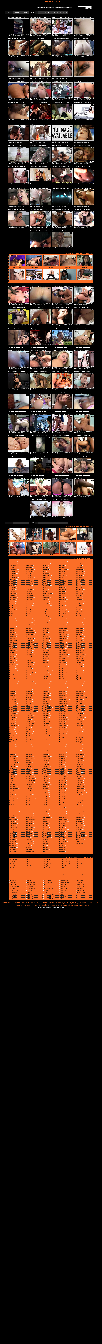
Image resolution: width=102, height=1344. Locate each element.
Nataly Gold (62, 721)
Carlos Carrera (29, 589)
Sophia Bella (79, 666)
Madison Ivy (62, 618)
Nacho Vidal (62, 707)
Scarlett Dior (79, 603)
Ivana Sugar (29, 849)
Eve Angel (28, 764)
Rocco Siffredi (62, 841)
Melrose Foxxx (63, 656)
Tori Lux (78, 774)
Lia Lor (44, 845)
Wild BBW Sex (81, 876)
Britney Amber (12, 839)
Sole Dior (78, 662)
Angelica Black (12, 703)
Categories (68, 7)
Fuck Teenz (63, 868)
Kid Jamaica (46, 748)
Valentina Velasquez (81, 792)
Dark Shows (30, 890)
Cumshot (78, 142)
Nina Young (62, 762)
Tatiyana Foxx (79, 725)
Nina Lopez (62, 760)
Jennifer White (46, 605)
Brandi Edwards (13, 819)
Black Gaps (30, 886)
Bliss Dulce (12, 813)
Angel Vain (11, 697)
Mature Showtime (81, 861)
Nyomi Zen (62, 774)
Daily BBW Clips (17, 266)
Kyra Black (45, 782)
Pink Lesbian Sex (81, 866)
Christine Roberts (30, 644)
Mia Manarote (62, 664)
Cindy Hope (29, 652)
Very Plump (80, 874)
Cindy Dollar (29, 650)
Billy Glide (11, 807)
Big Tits (22, 347)
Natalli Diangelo (63, 719)
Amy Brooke (12, 677)
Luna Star (61, 601)
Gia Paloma (28, 786)
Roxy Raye (78, 563)
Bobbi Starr (12, 817)
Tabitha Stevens (80, 709)
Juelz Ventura (46, 658)
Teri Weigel (79, 742)
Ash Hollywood (13, 740)
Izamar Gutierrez (30, 851)
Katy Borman (46, 703)
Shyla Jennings (79, 636)
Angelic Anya (12, 699)
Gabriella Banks (30, 776)
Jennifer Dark (46, 603)
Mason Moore (62, 646)
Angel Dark (12, 689)
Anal (77, 56)
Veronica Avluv (79, 807)
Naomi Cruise (62, 711)
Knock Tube (30, 868)
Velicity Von (79, 805)
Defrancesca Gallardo (31, 711)
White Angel (79, 829)
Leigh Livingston (47, 817)
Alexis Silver (12, 624)
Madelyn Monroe (63, 616)
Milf (12, 142)
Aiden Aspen (12, 583)
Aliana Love (12, 630)
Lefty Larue (45, 815)
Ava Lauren (12, 776)
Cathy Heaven (29, 607)
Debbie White (29, 709)
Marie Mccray (62, 642)
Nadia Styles (62, 709)
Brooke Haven (12, 851)
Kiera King (45, 750)
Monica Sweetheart (64, 699)
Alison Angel (12, 642)
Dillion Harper (29, 731)
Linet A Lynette (63, 563)
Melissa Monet (62, 652)
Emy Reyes (28, 750)
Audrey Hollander (13, 762)
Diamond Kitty (29, 725)
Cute (82, 227)
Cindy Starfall (29, 654)
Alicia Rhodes (12, 636)
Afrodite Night (12, 579)
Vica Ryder (78, 813)
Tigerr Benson (79, 764)
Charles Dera (29, 618)
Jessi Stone (45, 614)
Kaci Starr (45, 668)
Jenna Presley (46, 601)
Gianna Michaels (30, 790)
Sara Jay (78, 583)
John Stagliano (46, 638)
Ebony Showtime (48, 864)
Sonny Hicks (79, 664)
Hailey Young (29, 807)
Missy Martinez (63, 689)
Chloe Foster (29, 636)
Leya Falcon (46, 839)
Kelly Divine (46, 715)
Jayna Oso (45, 591)
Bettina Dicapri (12, 801)
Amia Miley (12, 672)
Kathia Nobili (46, 687)
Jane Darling (46, 569)
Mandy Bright (62, 630)
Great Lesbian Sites (65, 872)
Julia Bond (45, 662)
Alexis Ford (12, 620)
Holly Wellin (29, 829)
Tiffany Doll (79, 752)
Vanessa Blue (79, 796)
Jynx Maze (45, 666)
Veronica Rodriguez (81, 811)
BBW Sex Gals (47, 880)
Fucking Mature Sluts (66, 859)
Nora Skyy (61, 768)
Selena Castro (79, 612)
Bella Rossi (12, 794)
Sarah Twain (79, 591)
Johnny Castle (46, 642)
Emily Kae (28, 744)
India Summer (29, 841)
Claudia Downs (29, 662)
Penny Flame (62, 784)
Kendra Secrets (46, 731)
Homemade (44, 248)
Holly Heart (28, 825)
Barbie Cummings (13, 788)
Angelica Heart (12, 705)
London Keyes (62, 581)
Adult (85, 554)
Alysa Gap (11, 656)
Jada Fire (45, 561)
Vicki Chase (79, 815)
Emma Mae (28, 746)
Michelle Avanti (63, 668)
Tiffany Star (79, 760)
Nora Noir (61, 766)
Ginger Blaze (29, 794)
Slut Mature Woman (82, 872)
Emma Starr (29, 748)
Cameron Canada (30, 569)
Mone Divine (62, 697)
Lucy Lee (61, 595)
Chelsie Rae (29, 626)
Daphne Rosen (29, 697)
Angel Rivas (12, 695)
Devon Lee (28, 719)
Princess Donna (63, 805)
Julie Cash (45, 664)
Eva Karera (28, 762)
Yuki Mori (78, 837)
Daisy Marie (29, 679)
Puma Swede (62, 809)
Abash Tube (68, 554)
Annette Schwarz (13, 725)
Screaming (57, 325)
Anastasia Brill (12, 679)
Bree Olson (11, 829)
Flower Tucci (29, 772)
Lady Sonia (45, 786)
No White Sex (47, 876)
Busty (21, 120)
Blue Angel (11, 815)
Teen (16, 78)
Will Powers (79, 831)
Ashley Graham (13, 748)
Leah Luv (45, 813)
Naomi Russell (62, 713)
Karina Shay (46, 679)
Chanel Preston (29, 614)
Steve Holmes (79, 693)
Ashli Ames (12, 754)
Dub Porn (17, 280)
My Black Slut (47, 874)
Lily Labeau (45, 849)
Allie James (12, 646)
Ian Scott (28, 837)
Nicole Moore (62, 733)
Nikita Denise (62, 740)
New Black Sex (50, 7)
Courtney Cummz (30, 670)
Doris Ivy (28, 738)
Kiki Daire (45, 752)
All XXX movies (34, 266)
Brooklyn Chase (30, 561)
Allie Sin (11, 648)
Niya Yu (61, 764)
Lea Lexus (45, 807)
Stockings (39, 35)
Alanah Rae (12, 591)
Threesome (18, 347)
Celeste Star (29, 612)
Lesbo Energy (64, 886)
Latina (16, 325)
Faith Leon (28, 768)
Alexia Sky (11, 612)
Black (42, 35)
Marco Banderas (63, 636)
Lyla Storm (62, 609)
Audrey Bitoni (12, 760)
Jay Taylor (45, 583)
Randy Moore (62, 817)
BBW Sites (46, 884)
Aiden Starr (12, 585)
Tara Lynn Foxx (80, 717)
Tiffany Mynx (79, 756)
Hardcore (34, 35)
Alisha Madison (13, 640)
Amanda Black (12, 664)
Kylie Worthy (46, 780)
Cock (15, 35)
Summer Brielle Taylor (81, 697)
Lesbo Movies (64, 888)
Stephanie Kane (80, 691)
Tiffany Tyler (79, 762)
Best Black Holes (31, 884)
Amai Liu (11, 662)
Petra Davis (62, 794)
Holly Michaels (29, 827)
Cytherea (28, 675)
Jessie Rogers (46, 630)
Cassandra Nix (29, 603)
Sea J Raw (78, 609)
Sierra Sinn (78, 642)
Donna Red (28, 735)
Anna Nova (12, 723)
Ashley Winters (12, 752)
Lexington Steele (47, 835)
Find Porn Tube (81, 890)
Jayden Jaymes (46, 585)
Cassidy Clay (29, 605)
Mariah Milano (62, 638)
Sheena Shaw (79, 632)
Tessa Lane (78, 746)
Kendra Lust (46, 729)
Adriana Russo (12, 573)
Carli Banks (29, 587)
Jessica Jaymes (46, 622)
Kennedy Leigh (46, 735)
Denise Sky (28, 713)
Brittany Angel (12, 847)
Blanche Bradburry (13, 811)
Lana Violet (45, 792)
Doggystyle (20, 99)
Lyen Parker (62, 605)
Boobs (34, 368)
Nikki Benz (62, 744)
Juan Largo (45, 656)
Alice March (12, 632)
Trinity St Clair (79, 784)
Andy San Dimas (13, 687)
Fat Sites (46, 892)
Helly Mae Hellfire (30, 819)
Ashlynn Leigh (12, 756)
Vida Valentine (79, 823)
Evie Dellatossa (29, 766)
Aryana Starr (12, 735)
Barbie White (12, 790)
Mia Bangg (62, 658)
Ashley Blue (12, 744)
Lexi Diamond (46, 829)
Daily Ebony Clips (31, 888)
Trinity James (79, 780)
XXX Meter (80, 880)
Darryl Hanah (29, 703)
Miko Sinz (61, 677)
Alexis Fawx (12, 618)
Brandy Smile (12, 825)
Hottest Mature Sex (65, 878)
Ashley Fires (12, 746)
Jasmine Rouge (46, 579)
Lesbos (62, 892)
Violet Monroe (79, 825)
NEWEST (17, 12)
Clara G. (28, 658)
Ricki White (62, 827)
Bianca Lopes (12, 803)
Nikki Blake (62, 746)
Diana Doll (28, 727)
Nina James (62, 758)
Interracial (86, 35)
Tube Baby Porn (31, 882)
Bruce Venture (29, 565)
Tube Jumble (51, 540)
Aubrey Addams (13, 758)
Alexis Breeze (12, 614)
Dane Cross (28, 687)
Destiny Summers (30, 717)
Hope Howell (29, 835)
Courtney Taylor (30, 672)
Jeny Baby (45, 609)
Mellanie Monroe (63, 654)
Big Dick (87, 184)
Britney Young (12, 845)
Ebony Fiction (30, 898)
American (40, 389)
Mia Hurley (62, 660)
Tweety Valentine (80, 786)
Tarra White (79, 719)
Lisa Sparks (62, 567)
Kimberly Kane (46, 758)
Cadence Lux (29, 567)
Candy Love (29, 575)
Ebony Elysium (31, 896)
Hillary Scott (29, 821)
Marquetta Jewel (63, 644)
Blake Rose (12, 809)
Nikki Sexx (62, 752)
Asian (56, 163)
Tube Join (51, 266)
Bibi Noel (11, 805)
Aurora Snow (12, 764)
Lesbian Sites (64, 884)
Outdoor (66, 142)
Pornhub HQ (68, 280)
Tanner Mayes (79, 713)
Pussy (18, 142)
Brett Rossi (11, 831)
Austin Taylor (12, 766)
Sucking (45, 227)
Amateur (18, 35)
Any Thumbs (30, 859)
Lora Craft (61, 585)
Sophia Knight (79, 668)
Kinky (80, 368)
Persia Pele (62, 790)
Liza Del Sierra (63, 569)
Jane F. (44, 571)
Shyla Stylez (79, 638)
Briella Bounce (12, 837)
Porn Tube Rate (31, 870)
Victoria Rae (79, 819)
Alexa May (11, 605)
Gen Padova (29, 784)
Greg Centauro (29, 803)
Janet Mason (46, 573)
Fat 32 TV (46, 890)
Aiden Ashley (12, 581)
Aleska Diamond (13, 597)
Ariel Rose (11, 731)
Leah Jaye (45, 811)
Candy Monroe (29, 577)
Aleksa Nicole (12, 593)
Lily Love (45, 851)
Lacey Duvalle (46, 784)
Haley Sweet (29, 809)
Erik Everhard (29, 758)
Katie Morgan (46, 693)
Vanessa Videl (79, 801)
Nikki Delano (62, 750)
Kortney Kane (46, 770)
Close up (19, 368)
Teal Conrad (79, 733)
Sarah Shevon (79, 589)
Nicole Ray (62, 735)
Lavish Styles (46, 803)
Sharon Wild (79, 622)
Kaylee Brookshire (47, 707)
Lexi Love (45, 831)
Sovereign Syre (79, 681)
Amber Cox (12, 666)
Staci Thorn (79, 683)
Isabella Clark (29, 843)
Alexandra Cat (12, 609)
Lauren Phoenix (46, 801)
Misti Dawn (62, 695)
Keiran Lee (45, 711)
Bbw (55, 56)
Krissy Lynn (45, 772)
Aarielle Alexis (12, 563)
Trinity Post (79, 782)
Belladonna (12, 796)
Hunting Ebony (47, 872)
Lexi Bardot (45, 823)
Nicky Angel (62, 729)
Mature (20, 411)
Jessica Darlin (46, 618)
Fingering (23, 453)
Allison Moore (12, 650)
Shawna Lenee (79, 624)
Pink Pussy (62, 801)
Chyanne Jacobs (30, 648)
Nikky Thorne (62, 754)
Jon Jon (44, 648)
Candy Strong (29, 579)
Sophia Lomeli (79, 670)
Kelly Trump (46, 723)
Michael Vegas (62, 666)
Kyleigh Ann (46, 778)
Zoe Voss (78, 841)
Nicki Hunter (62, 727)
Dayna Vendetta (29, 707)
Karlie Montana (46, 681)
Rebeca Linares (63, 821)
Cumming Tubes (48, 886)
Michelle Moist (63, 672)
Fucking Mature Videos (66, 861)
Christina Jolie (29, 640)
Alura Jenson (12, 654)
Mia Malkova (62, 662)
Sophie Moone (79, 679)
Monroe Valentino (63, 703)
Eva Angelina (29, 760)
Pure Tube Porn (31, 872)
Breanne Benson (13, 827)
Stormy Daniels (80, 695)
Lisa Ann (61, 565)
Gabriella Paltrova (30, 778)
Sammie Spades (80, 579)
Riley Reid (61, 835)
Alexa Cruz (12, 603)
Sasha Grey (79, 595)
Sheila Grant (79, 634)
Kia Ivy (44, 742)
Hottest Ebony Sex (48, 870)
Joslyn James (46, 654)
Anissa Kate (12, 715)
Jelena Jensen (46, 595)
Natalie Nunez (62, 717)
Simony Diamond (80, 654)
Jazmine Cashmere (47, 593)
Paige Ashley (62, 780)
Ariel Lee (11, 729)
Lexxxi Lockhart (47, 837)
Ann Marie (11, 721)
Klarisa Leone (46, 766)
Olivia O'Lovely (63, 776)
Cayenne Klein (29, 609)
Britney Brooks (12, 841)
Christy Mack (29, 646)
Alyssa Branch (12, 658)
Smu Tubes (29, 880)
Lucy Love (62, 597)
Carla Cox (28, 585)
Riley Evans (62, 831)
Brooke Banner (12, 849)
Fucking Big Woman (49, 894)
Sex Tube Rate (30, 876)
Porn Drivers (17, 540)
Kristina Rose (46, 774)
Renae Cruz (62, 825)
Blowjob (22, 35)
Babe (12, 56)
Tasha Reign (79, 721)
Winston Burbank (80, 833)
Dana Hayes (29, 685)
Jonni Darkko (46, 650)
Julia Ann (45, 660)
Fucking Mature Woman (66, 864)
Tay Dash (78, 727)
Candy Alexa (29, 573)
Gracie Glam (29, 801)
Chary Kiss (28, 622)
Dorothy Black (29, 740)
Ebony (37, 142)
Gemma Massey (30, 782)
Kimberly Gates (46, 756)
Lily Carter (45, 847)
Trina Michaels (79, 778)
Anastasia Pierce (13, 683)
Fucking (87, 227)
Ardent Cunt (68, 266)
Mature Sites (80, 864)
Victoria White (79, 821)
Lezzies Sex (63, 896)
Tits (61, 56)
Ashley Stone (12, 750)
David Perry (29, 705)
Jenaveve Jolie (46, 597)
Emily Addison (29, 742)
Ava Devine (12, 774)
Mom (45, 35)
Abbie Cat (11, 567)
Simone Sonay (79, 652)
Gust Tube (29, 864)
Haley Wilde (29, 811)
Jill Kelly (45, 634)
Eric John (28, 752)
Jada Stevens (46, 563)
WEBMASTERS (60, 907)
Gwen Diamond (29, 805)
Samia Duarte (79, 575)
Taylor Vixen (79, 729)
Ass (79, 56)
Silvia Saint (79, 644)
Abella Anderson (13, 569)
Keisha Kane (46, 713)
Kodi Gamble (46, 768)
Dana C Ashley (29, 681)
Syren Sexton (79, 707)
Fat (43, 368)
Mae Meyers (62, 624)
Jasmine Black (46, 575)
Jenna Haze (45, 599)
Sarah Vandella (79, 593)
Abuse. (55, 907)
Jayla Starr (45, 589)
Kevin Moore (46, 740)
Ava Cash (11, 770)
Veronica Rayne (80, 809)
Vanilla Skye (79, 803)
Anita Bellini (12, 717)
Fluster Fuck (34, 280)
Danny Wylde (29, 695)
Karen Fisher (46, 675)
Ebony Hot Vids (48, 859)
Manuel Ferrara (63, 634)
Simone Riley (79, 648)
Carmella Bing (29, 593)
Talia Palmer (79, 711)
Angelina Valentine (13, 709)
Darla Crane (29, 701)
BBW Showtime (48, 882)
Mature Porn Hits (81, 859)
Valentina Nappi (80, 790)
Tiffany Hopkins (80, 754)
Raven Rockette (63, 819)
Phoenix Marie (62, 796)
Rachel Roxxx (62, 811)
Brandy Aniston (13, 823)
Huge (84, 56)
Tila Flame (78, 766)
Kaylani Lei (45, 705)
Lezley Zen (45, 843)
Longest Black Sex (59, 7)
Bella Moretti (12, 792)
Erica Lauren (29, 756)
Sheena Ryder (79, 630)
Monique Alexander (64, 701)
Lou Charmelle (62, 589)
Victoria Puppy (79, 817)
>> (66, 12)
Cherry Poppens (29, 630)
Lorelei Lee (62, 587)
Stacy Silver (79, 687)
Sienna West (79, 640)
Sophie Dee (79, 672)
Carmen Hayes (29, 595)
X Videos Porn (80, 886)
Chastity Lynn (29, 624)
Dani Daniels (29, 689)
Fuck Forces (85, 280)
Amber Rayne (12, 670)
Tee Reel (78, 735)
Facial (58, 35)
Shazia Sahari (79, 628)
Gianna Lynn (29, 788)
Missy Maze (62, 691)
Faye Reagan (29, 770)
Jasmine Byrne (46, 577)
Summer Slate (79, 699)
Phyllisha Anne (63, 798)
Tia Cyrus (78, 748)
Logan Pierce (62, 575)
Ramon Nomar (62, 815)
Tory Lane (78, 776)
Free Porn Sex (80, 888)
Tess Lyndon (79, 744)
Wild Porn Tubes (17, 554)
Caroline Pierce (29, 597)
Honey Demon (29, 833)
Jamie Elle (45, 567)
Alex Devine (12, 601)
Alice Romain (12, 634)
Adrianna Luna (12, 575)
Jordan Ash (45, 652)
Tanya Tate (78, 715)
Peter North (62, 792)
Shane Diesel (79, 620)
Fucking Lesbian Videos (49, 898)
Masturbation (20, 304)
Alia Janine (11, 628)
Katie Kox (45, 691)
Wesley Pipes (79, 827)
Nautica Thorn (62, 725)
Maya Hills (62, 648)
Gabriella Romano (30, 780)
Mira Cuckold (62, 681)
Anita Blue (11, 719)
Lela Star (45, 819)
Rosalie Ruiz (62, 847)
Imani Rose (28, 839)
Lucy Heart (62, 593)
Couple (12, 35)
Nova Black (62, 770)
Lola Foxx (61, 577)
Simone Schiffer (80, 650)
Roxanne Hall (62, 849)
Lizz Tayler (62, 571)
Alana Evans (12, 589)
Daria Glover (29, 699)
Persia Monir (62, 788)
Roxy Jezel (62, 851)
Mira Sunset (62, 683)
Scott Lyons (79, 607)
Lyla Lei (61, 607)
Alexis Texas (12, 626)
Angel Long (12, 691)
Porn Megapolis (81, 868)
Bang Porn (85, 266)
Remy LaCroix (62, 823)
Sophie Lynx (79, 677)
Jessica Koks (46, 624)
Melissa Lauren (63, 650)
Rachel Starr (62, 813)
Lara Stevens (46, 794)
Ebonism (29, 892)
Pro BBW (79, 870)
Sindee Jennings (80, 656)
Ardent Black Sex (52, 2)
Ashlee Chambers (13, 742)
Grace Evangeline (30, 798)
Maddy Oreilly (62, 614)
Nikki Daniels (62, 748)
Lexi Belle (45, 825)
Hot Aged (63, 874)
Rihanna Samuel (63, 829)
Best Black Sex (41, 7)
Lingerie (37, 184)
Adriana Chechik (13, 571)
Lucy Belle (62, 591)
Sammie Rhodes (80, 577)
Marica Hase (62, 640)
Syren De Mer (79, 705)
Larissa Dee (45, 796)
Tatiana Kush (79, 723)
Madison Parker (63, 620)
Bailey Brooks (12, 786)
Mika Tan (61, 675)
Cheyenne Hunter (30, 632)
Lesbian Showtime (65, 882)
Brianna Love (12, 833)
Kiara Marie (45, 744)
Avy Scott (11, 782)
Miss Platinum (62, 687)
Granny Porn (64, 870)
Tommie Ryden (79, 768)
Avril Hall (11, 780)
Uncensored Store (68, 540)
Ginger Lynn (29, 796)
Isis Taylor (28, 847)
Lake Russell (46, 788)
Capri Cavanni (29, 583)
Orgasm (64, 35)
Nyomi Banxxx (63, 772)
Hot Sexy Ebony (48, 868)
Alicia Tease (12, 638)
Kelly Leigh (45, 719)
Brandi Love (12, 821)
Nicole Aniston (62, 731)
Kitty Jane (45, 762)
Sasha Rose (79, 597)
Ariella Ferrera (12, 733)
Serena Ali (78, 616)
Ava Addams (12, 768)
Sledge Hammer (80, 660)
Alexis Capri (12, 616)
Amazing (42, 120)
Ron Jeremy (62, 845)
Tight (61, 35)
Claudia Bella (29, 660)
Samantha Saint (80, 573)
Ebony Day (29, 894)
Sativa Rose (79, 599)
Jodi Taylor (45, 636)
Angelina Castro (13, 707)
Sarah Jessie (79, 587)
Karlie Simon (46, 683)
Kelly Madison (46, 721)
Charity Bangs (29, 616)
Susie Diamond (79, 703)
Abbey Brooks (12, 565)
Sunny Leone (79, 701)
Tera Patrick (79, 740)
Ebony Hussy (47, 861)
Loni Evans (62, 583)
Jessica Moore (46, 628)
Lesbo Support (64, 890)
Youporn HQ (51, 554)
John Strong (45, 640)
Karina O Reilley (47, 677)
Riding (61, 389)
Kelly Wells (45, 725)
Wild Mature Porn (81, 878)
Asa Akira (11, 738)
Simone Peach (79, 646)
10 (63, 12)
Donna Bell (28, 733)
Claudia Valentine (30, 666)
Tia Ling (78, 750)
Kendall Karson (46, 727)
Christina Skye (29, 642)
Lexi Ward (45, 833)
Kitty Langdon (46, 764)
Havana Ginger (29, 813)
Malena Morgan (63, 628)
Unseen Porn (85, 540)
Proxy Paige (62, 807)
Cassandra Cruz (29, 601)
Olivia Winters (62, 778)
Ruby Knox (79, 565)
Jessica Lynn (46, 626)
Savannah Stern (79, 601)
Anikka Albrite (12, 713)
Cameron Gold (29, 571)
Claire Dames (29, 656)
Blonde (34, 78)
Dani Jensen (29, 691)
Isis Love (28, 845)
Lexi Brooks (46, 827)
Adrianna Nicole (13, 577)
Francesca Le (29, 774)
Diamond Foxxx (30, 721)
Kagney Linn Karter (47, 670)
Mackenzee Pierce (63, 612)
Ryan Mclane (79, 567)
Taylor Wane (79, 731)
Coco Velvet (29, 668)
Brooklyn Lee (29, 563)
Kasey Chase (46, 685)
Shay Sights (79, 626)
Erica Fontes (29, 754)
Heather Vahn (29, 815)
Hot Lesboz (63, 876)
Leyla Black (45, 841)
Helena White (29, 817)
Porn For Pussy (81, 884)
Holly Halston (29, 823)
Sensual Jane (79, 614)
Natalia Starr (62, 715)
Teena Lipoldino (80, 738)
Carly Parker (29, 591)
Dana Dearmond (30, 683)
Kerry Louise (46, 738)
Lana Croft (45, 790)
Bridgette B (12, 835)
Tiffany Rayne (79, 758)
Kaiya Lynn (45, 672)
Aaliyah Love (12, 561)
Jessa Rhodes (46, 612)
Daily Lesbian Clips (48, 888)
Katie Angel (45, 689)
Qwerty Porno (34, 540)
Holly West (28, 831)
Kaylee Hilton (46, 709)
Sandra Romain (79, 581)
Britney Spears (12, 843)
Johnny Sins (45, 646)
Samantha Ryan (80, 571)
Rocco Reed (62, 839)
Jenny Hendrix (46, 607)
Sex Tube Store (30, 878)
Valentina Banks (80, 788)
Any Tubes (29, 861)
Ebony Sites (47, 866)
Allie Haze (11, 644)
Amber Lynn (12, 668)
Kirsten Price (46, 760)
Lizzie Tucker (62, 573)
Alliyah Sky (12, 652)
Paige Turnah (62, 782)
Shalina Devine (79, 618)
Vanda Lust (78, 794)
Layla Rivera (46, 805)
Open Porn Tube (81, 892)
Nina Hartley (62, 756)
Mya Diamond (62, 705)
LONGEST (24, 12)
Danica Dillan (29, 693)
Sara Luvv (78, 585)
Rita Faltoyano (62, 837)
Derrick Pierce (29, 715)
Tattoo (43, 184)
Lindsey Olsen (62, 561)
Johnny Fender (46, 644)
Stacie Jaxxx (79, 685)
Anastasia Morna (13, 681)
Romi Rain (62, 843)
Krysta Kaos (46, 776)
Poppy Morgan (62, 803)
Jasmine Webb (46, 581)
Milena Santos (62, 679)
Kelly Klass (45, 717)
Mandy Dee (62, 632)
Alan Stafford (12, 587)
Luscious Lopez (63, 603)
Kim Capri (45, 754)
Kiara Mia (45, 746)
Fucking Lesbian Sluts (49, 896)
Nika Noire (62, 738)
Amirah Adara (12, 675)
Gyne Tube (29, 866)
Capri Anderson (29, 581)
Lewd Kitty (63, 894)
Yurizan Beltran (80, 839)
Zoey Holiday (79, 843)
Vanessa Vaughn (80, 798)
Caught (40, 475)
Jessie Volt (45, 632)
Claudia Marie (29, 664)
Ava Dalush (12, 772)
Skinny (40, 184)
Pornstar (82, 99)
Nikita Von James (63, 742)
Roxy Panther (79, 561)
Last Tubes (51, 280)
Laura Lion (45, 798)
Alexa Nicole (12, 607)
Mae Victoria (62, 626)
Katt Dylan (45, 701)
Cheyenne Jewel (30, 634)
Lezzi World (63, 898)
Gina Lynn (28, 792)
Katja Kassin (46, 699)
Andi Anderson (12, 685)
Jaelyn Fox (45, 565)
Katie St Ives (46, 695)
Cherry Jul (28, 628)
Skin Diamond (79, 658)
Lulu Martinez (62, 599)
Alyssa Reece (12, 660)
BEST (9, 12)
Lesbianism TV (64, 880)
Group (77, 453)
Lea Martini (45, 809)
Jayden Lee (45, 587)
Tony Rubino (79, 770)
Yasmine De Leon (80, 835)
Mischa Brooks (63, 685)
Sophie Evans (79, 675)
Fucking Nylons (64, 866)
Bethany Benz (12, 798)
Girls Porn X (80, 882)
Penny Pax (61, 786)
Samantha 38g (79, 569)
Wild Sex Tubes (34, 554)
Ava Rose (11, 778)
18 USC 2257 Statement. (45, 907)
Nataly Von (62, 723)
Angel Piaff (12, 693)
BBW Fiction (47, 878)
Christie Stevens (30, 638)
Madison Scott (62, 622)
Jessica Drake (46, 620)
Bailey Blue (12, 784)
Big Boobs (41, 227)
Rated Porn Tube (31, 874)
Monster (14, 142)
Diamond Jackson (30, 723)
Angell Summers (13, 711)
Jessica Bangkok (46, 616)
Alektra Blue (12, 595)
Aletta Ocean (12, 599)
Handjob (88, 163)
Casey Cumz (29, 599)
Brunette (81, 35)
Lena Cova (45, 821)
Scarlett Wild (79, 605)
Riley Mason (62, 833)
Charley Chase (29, 620)
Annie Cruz (12, 727)
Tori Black (78, 772)
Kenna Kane (46, 733)
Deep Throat (61, 142)
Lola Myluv (62, 579)
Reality (58, 389)
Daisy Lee (28, 677)
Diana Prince (29, 729)
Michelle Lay (62, 670)
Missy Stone (62, 693)
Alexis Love (12, 622)
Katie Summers (46, 697)
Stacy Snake (79, 689)
